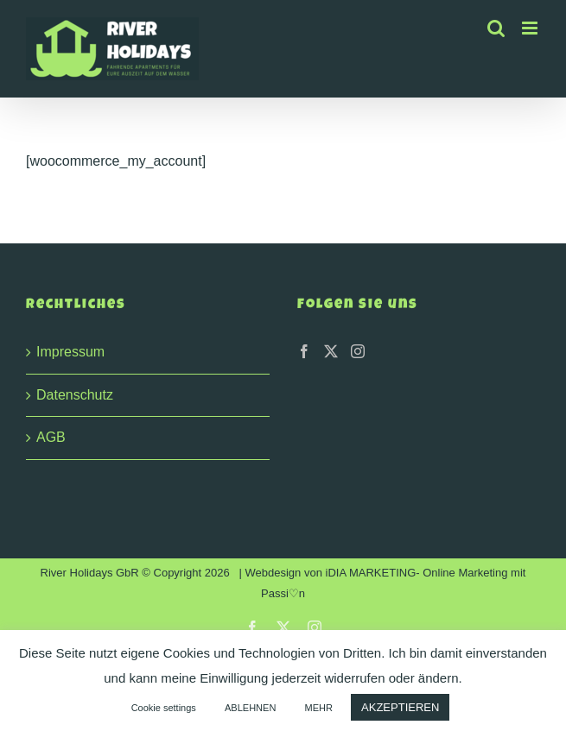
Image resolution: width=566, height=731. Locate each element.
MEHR (319, 708)
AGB (51, 437)
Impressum (70, 351)
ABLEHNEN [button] (250, 708)
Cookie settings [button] (163, 708)
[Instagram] (358, 351)
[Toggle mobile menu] (531, 28)
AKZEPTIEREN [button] (400, 707)
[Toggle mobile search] (496, 28)
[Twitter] (331, 351)
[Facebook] (304, 351)
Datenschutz (74, 395)
